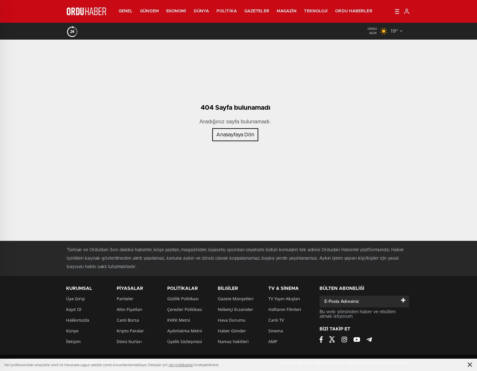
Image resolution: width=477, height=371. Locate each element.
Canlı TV (276, 320)
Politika (226, 11)
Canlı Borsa (128, 320)
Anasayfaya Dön (235, 134)
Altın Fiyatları (129, 309)
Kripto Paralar (130, 331)
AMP (272, 341)
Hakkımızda (77, 320)
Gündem (149, 11)
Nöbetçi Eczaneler (235, 309)
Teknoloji (316, 11)
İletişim (73, 341)
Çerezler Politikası (184, 309)
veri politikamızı (181, 365)
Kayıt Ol (73, 309)
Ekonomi (176, 11)
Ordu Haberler (353, 11)
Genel (126, 11)
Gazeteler (256, 11)
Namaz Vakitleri (233, 341)
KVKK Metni (178, 320)
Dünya (201, 11)
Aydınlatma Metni (184, 331)
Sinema (275, 331)
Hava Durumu (231, 320)
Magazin (287, 11)
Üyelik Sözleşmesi (184, 341)
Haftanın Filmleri (284, 309)
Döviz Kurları (129, 341)
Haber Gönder (232, 331)
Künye (72, 331)
